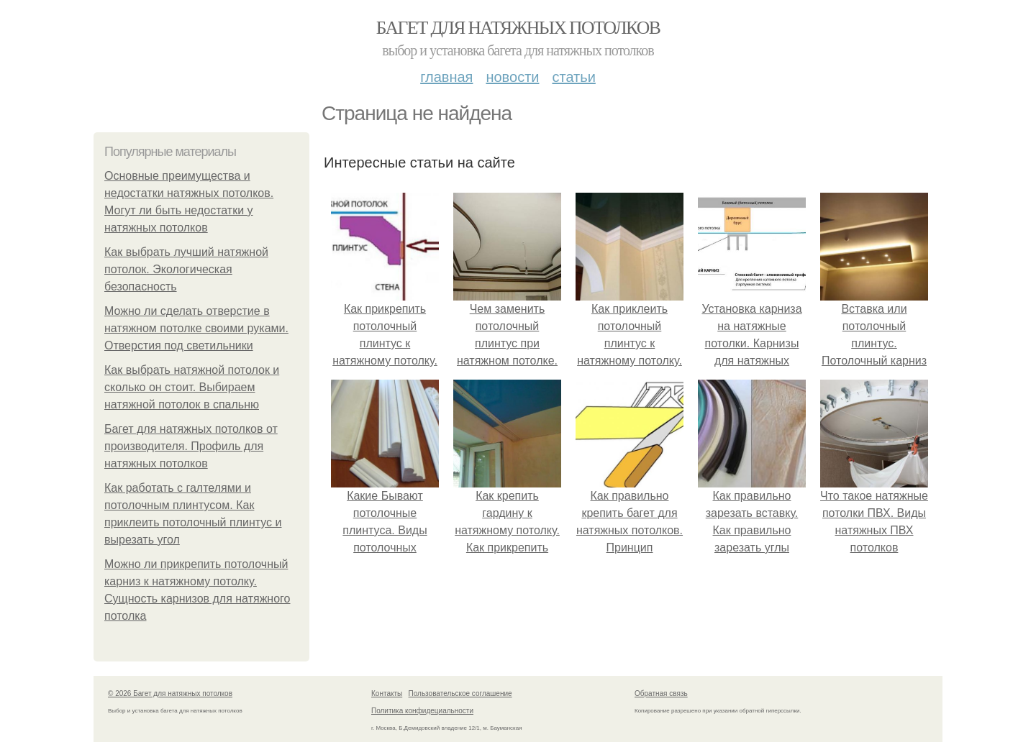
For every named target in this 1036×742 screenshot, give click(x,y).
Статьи (573, 77)
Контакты (386, 693)
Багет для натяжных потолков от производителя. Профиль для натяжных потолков (191, 446)
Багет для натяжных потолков (518, 27)
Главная (446, 77)
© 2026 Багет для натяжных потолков (170, 693)
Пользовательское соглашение (460, 693)
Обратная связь (661, 693)
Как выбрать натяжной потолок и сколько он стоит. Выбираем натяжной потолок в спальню (191, 387)
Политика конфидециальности (422, 711)
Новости (512, 77)
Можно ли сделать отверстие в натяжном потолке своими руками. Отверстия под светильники (196, 328)
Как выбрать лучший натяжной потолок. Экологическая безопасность (186, 269)
